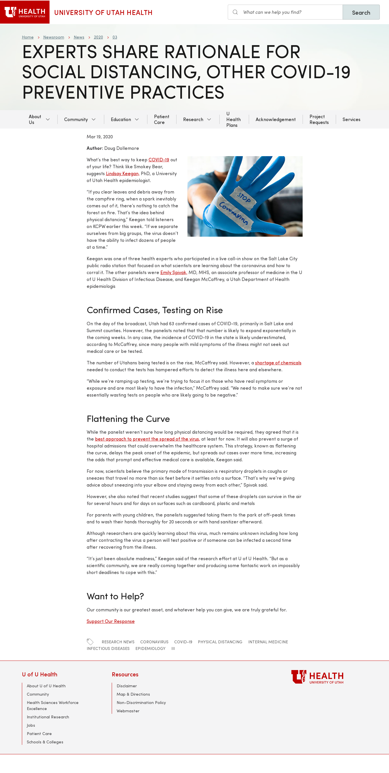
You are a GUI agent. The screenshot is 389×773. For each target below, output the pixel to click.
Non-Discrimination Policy (141, 702)
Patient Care (161, 119)
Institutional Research (48, 717)
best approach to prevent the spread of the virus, (147, 439)
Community (76, 119)
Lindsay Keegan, (123, 173)
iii (173, 648)
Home (28, 37)
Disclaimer (127, 685)
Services (351, 119)
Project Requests (319, 119)
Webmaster (128, 710)
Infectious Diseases (108, 648)
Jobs (31, 725)
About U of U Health (46, 685)
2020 (98, 37)
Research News (118, 641)
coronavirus (154, 641)
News (79, 37)
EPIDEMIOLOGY (150, 648)
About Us (35, 119)
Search (361, 12)
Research (193, 119)
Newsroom (53, 37)
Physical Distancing (220, 641)
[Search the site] (285, 12)
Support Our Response (111, 621)
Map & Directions (133, 694)
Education (121, 119)
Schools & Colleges (45, 742)
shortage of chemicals (278, 362)
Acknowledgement (276, 119)
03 (115, 37)
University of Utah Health (103, 12)
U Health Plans (233, 119)
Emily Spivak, (173, 272)
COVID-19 (159, 159)
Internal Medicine (268, 641)
